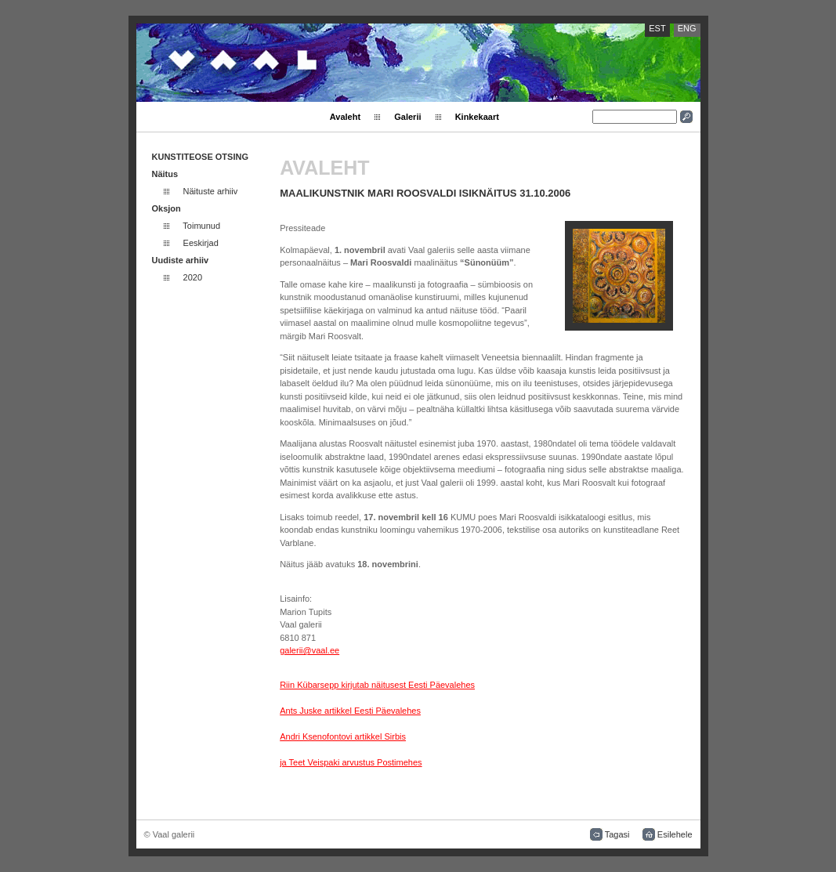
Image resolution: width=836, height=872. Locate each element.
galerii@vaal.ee (309, 650)
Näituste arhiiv (210, 191)
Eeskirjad (201, 243)
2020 (192, 277)
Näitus (165, 174)
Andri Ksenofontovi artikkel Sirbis (343, 736)
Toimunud (201, 225)
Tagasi (617, 834)
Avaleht (345, 116)
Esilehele (675, 834)
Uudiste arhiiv (180, 260)
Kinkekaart (477, 116)
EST (657, 28)
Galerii (407, 116)
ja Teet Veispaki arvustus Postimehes (351, 762)
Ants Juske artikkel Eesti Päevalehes (350, 710)
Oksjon (166, 208)
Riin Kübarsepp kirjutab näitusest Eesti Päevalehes (377, 684)
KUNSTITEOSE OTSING (200, 156)
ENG (687, 28)
